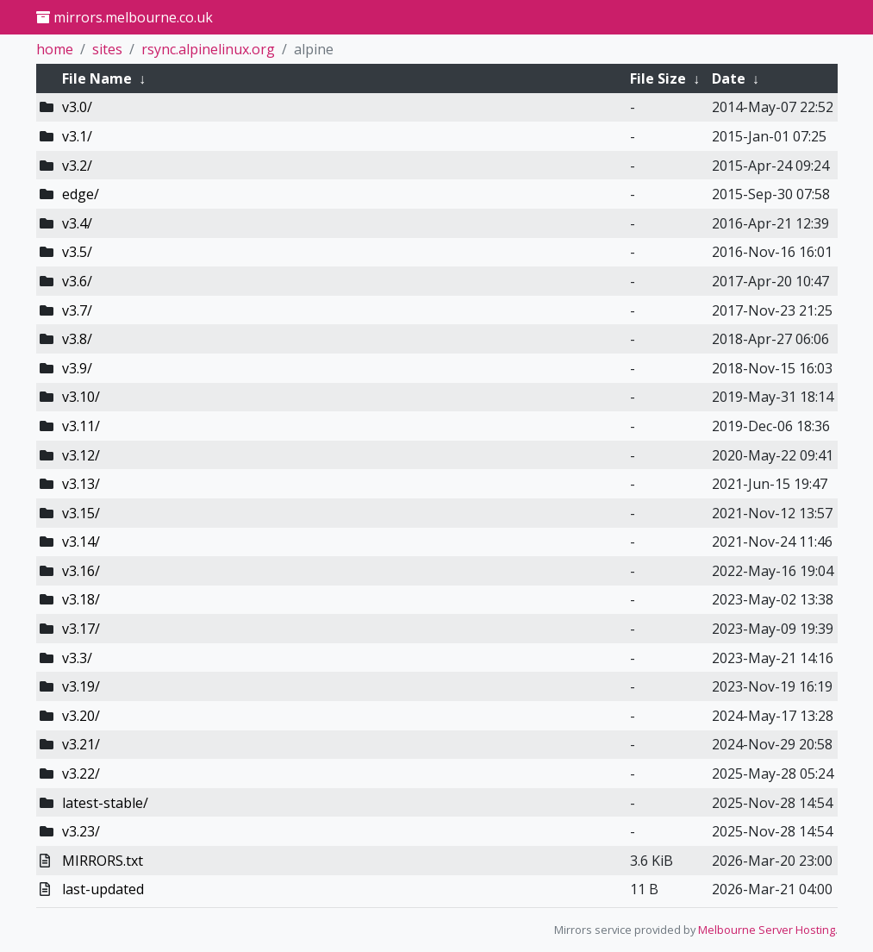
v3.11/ (81, 425)
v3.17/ (81, 628)
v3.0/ (77, 106)
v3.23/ (81, 831)
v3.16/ (81, 570)
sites (107, 49)
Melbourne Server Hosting (766, 929)
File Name (97, 78)
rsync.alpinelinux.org (208, 49)
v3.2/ (77, 165)
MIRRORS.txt (102, 860)
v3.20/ (81, 715)
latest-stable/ (105, 802)
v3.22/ (81, 773)
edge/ (80, 194)
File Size (658, 78)
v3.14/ (81, 541)
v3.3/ (77, 657)
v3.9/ (77, 368)
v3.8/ (77, 338)
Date (728, 78)
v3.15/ (81, 513)
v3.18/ (81, 599)
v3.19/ (81, 686)
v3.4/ (77, 223)
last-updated (103, 889)
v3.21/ (81, 744)
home (54, 49)
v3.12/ (81, 455)
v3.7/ (77, 310)
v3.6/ (77, 281)
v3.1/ (77, 136)
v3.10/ (81, 396)
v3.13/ (81, 483)
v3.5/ (77, 251)
